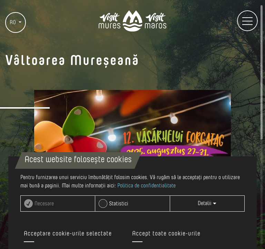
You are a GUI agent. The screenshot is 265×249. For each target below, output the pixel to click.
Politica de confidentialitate (146, 185)
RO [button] (13, 22)
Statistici (118, 203)
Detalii (207, 203)
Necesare (44, 203)
